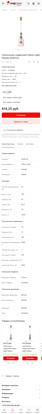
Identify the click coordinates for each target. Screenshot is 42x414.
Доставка (30, 144)
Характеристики (8, 144)
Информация (7, 393)
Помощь (5, 397)
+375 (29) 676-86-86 (11, 405)
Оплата (20, 144)
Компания (6, 389)
